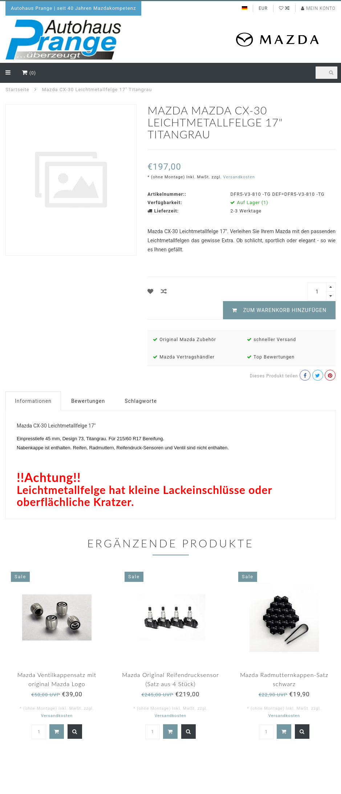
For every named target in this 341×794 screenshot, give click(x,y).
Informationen (33, 401)
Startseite (17, 89)
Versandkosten (239, 177)
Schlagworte (141, 401)
